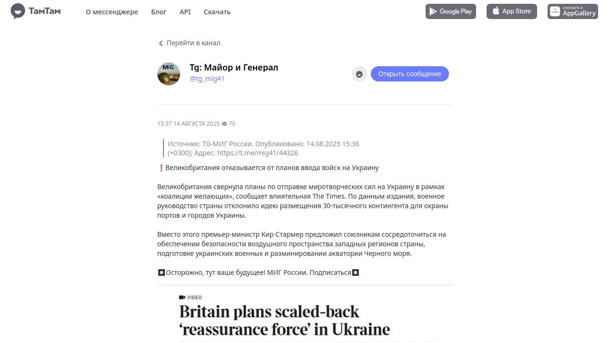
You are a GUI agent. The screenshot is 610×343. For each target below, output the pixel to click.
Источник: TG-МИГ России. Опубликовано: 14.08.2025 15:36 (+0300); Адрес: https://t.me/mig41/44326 (263, 148)
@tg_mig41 (207, 78)
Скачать (217, 11)
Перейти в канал (188, 42)
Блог (158, 11)
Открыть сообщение (409, 74)
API (185, 11)
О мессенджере (112, 11)
